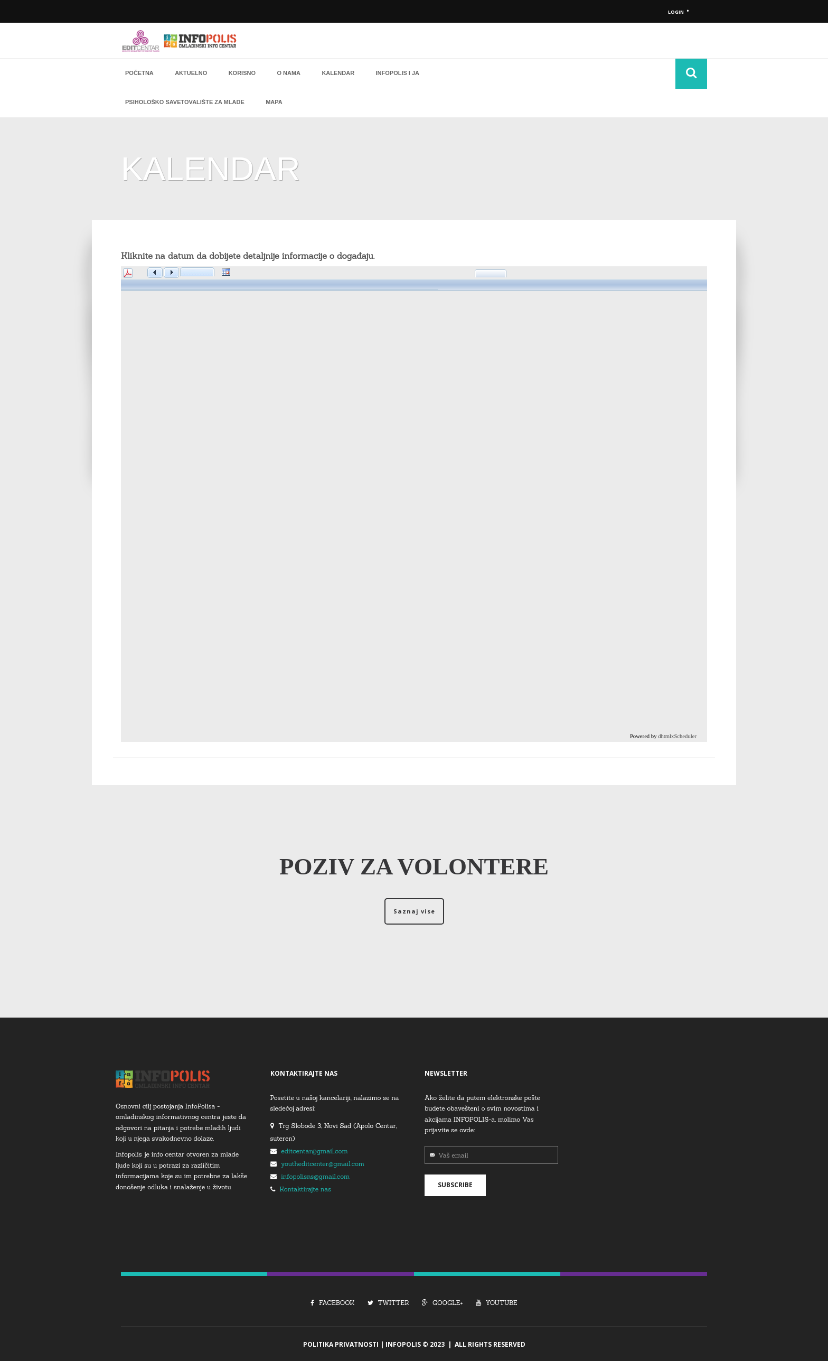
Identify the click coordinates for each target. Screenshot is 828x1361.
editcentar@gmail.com (314, 1150)
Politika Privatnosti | (344, 1343)
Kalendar (338, 72)
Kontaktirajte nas (305, 1188)
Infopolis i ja (398, 72)
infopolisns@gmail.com (315, 1175)
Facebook (332, 1302)
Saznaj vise (414, 911)
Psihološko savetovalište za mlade (184, 101)
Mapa (274, 101)
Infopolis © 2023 (415, 1343)
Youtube (497, 1302)
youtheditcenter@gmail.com (322, 1163)
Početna (139, 72)
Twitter (388, 1302)
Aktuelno (191, 72)
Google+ (442, 1302)
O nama (288, 72)
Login (676, 11)
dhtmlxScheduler (677, 735)
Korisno (242, 72)
